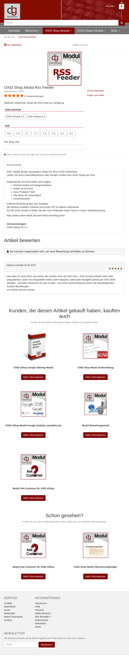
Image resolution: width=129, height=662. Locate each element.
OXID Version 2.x (15, 116)
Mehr (115, 30)
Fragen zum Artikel (95, 95)
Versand (39, 610)
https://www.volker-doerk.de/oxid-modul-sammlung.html (35, 215)
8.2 (71, 133)
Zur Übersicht (14, 45)
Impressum (41, 603)
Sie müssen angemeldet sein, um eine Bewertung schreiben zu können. (52, 251)
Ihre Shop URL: (12, 142)
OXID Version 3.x (36, 116)
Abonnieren (47, 644)
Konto (7, 610)
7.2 (35, 133)
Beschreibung (14, 164)
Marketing (32, 30)
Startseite (14, 30)
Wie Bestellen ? (43, 616)
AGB (37, 606)
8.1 (62, 133)
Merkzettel (9, 613)
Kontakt (8, 603)
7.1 (26, 133)
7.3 (44, 133)
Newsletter (40, 623)
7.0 (17, 133)
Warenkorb (9, 606)
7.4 (53, 133)
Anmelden (111, 6)
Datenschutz (41, 620)
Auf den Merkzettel (95, 91)
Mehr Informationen (33, 377)
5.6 (9, 133)
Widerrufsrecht (42, 613)
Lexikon (8, 620)
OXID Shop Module (58, 30)
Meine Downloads (13, 616)
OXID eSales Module (91, 30)
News (38, 626)
